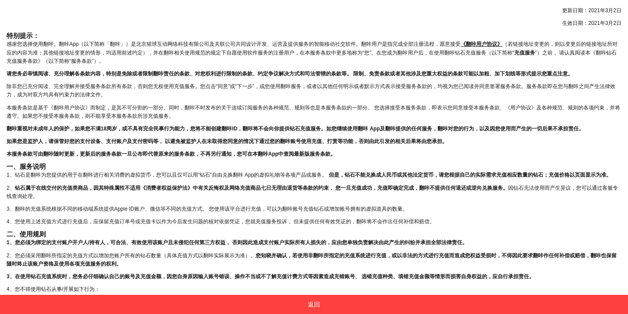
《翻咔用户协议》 (481, 44)
